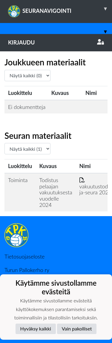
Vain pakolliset (77, 328)
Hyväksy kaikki (35, 328)
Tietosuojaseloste (24, 256)
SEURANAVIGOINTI (60, 8)
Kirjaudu (56, 42)
